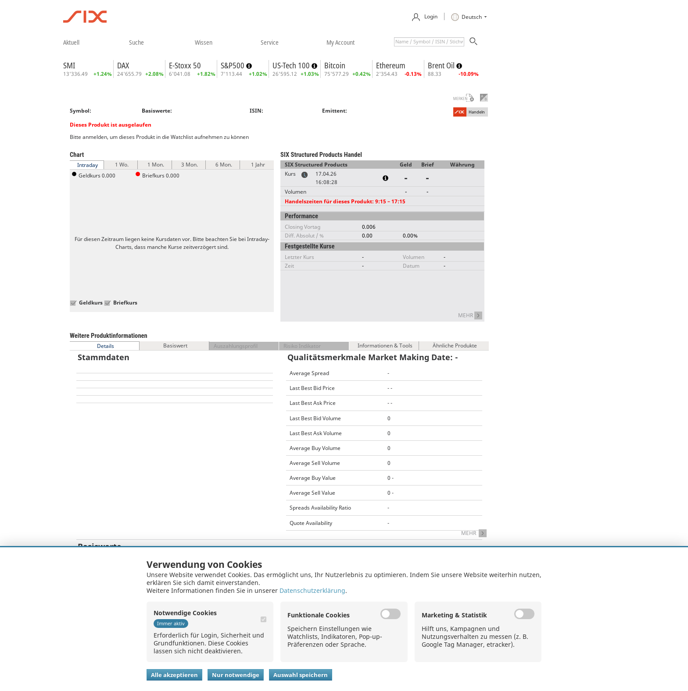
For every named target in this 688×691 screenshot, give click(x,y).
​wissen (203, 42)
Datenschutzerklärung (312, 590)
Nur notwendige (235, 675)
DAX (123, 65)
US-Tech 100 (292, 65)
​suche (136, 42)
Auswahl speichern (300, 675)
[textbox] (429, 41)
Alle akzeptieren (174, 675)
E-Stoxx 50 (185, 65)
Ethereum (390, 65)
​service (270, 42)
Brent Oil (442, 65)
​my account (340, 42)
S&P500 (233, 65)
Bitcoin (334, 65)
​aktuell (71, 42)
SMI (69, 65)
